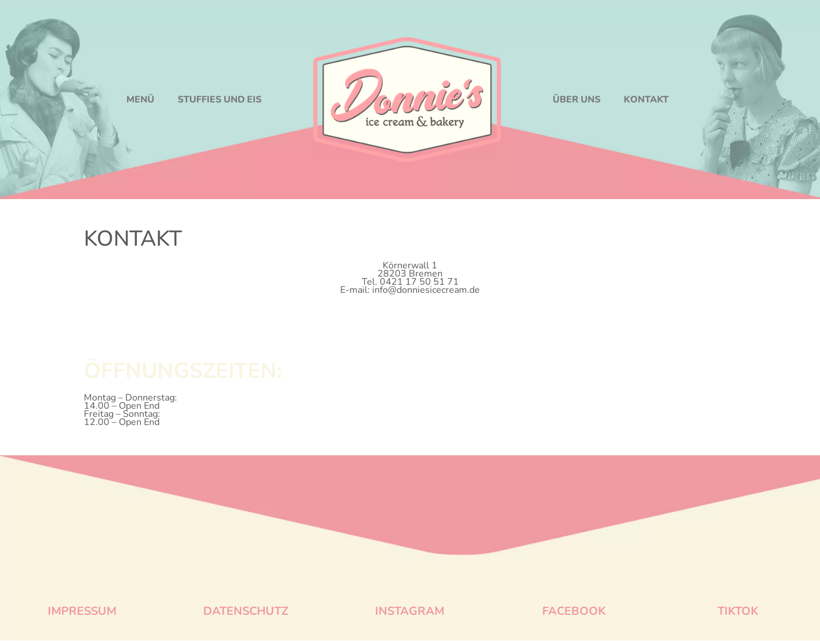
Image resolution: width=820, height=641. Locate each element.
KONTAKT (646, 99)
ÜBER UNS (576, 99)
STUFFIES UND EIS (219, 99)
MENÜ (140, 99)
